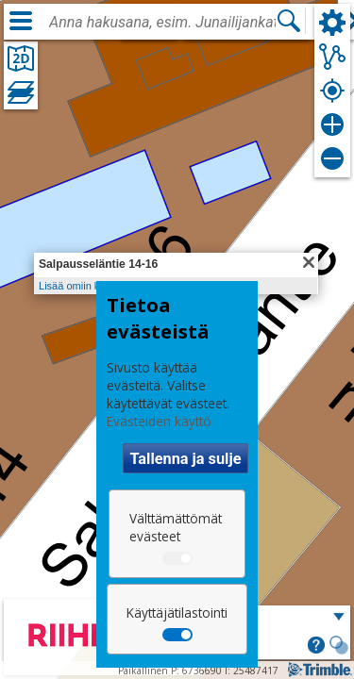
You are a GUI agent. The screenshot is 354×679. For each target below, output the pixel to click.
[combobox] (162, 22)
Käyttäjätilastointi (177, 612)
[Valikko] (21, 21)
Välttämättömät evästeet (175, 527)
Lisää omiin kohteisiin (88, 285)
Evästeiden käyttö (159, 421)
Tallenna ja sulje (185, 459)
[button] (316, 647)
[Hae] (289, 21)
